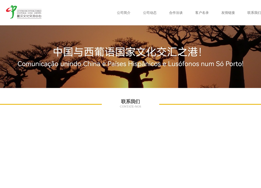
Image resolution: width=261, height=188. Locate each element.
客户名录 (202, 13)
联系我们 (254, 13)
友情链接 (228, 13)
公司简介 (123, 13)
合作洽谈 (176, 13)
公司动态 (150, 13)
